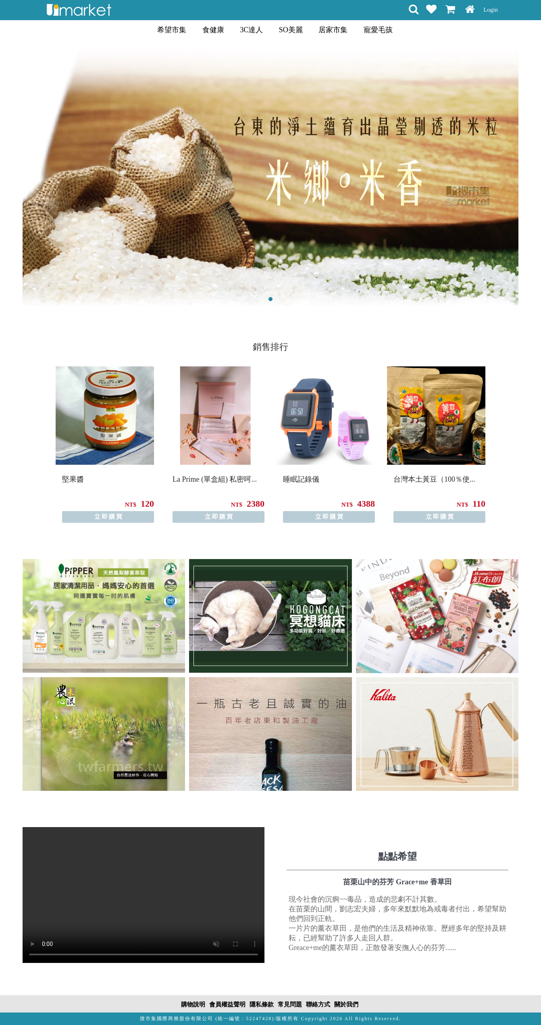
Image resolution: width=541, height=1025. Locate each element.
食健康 (213, 29)
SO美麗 (291, 29)
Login (490, 9)
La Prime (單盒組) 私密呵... (215, 479)
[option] (105, 444)
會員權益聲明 (227, 1004)
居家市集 (332, 29)
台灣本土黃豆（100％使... (434, 479)
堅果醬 (73, 479)
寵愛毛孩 (378, 29)
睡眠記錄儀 (301, 479)
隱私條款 (262, 1004)
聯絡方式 (318, 1004)
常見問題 (290, 1004)
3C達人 (251, 29)
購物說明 (193, 1004)
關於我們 (346, 1004)
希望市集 (171, 29)
